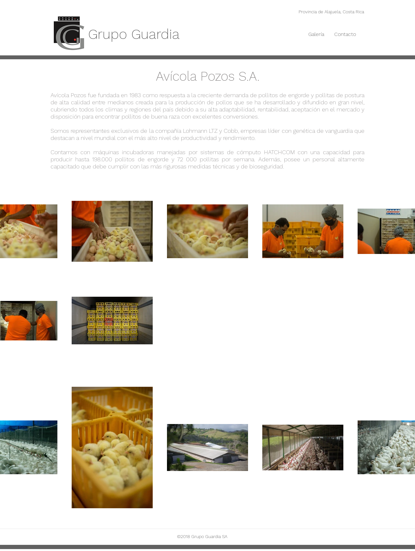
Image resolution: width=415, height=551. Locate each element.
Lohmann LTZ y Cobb (210, 130)
